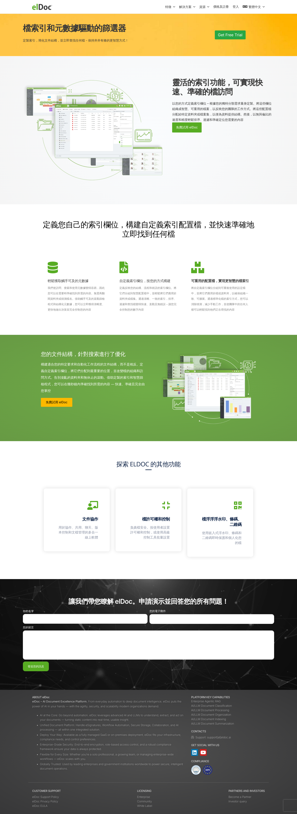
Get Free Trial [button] (230, 35)
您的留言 (28, 627)
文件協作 (90, 519)
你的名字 (28, 611)
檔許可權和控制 (156, 519)
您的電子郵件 (157, 611)
